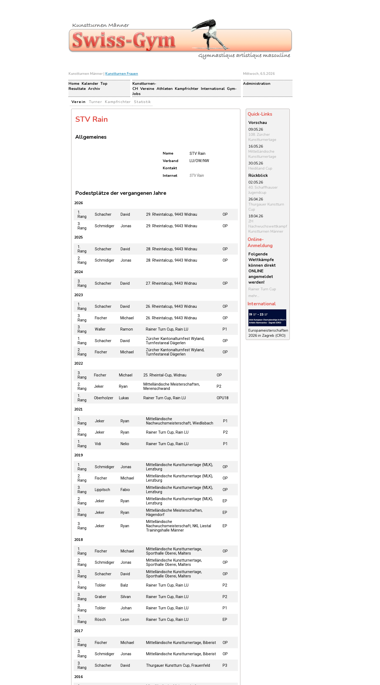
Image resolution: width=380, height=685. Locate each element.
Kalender (90, 83)
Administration (256, 83)
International (213, 88)
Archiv (94, 88)
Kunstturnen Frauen (121, 73)
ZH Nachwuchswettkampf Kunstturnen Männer (267, 226)
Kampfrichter (186, 88)
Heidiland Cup (260, 168)
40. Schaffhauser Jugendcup (263, 190)
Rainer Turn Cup (262, 289)
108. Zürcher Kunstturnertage (262, 137)
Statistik (142, 101)
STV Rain (197, 175)
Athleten (165, 88)
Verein (78, 101)
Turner (95, 101)
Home (73, 83)
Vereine (147, 88)
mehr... (253, 295)
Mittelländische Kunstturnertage (262, 154)
